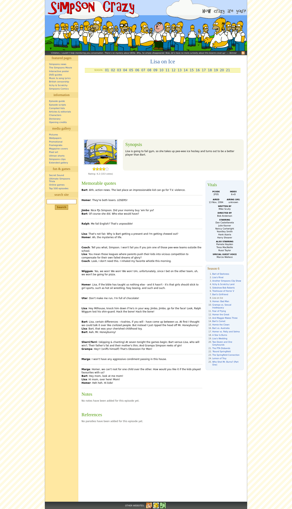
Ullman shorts (56, 156)
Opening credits (58, 122)
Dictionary (55, 119)
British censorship (59, 81)
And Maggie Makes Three (224, 318)
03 (119, 70)
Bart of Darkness (220, 274)
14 (186, 70)
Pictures (53, 134)
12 (174, 70)
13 (180, 70)
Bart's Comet (218, 321)
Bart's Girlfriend (220, 294)
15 (192, 70)
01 (107, 70)
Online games (56, 185)
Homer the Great (220, 314)
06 (137, 70)
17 (204, 70)
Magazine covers (58, 148)
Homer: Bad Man (220, 301)
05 (131, 70)
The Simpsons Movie (60, 67)
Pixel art (53, 152)
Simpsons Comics (59, 89)
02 (113, 70)
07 (143, 70)
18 (210, 70)
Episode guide (57, 101)
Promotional (55, 141)
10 (161, 70)
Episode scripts (57, 105)
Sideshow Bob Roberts (223, 288)
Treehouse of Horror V (223, 291)
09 (155, 70)
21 (228, 70)
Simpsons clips (57, 159)
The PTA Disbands (221, 348)
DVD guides (55, 74)
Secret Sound (56, 175)
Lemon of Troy (219, 358)
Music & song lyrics (60, 78)
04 (125, 70)
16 (198, 70)
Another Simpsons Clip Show (226, 281)
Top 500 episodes (59, 188)
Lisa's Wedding (219, 338)
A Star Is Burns (219, 335)
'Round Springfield (221, 351)
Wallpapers (55, 138)
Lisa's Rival (217, 277)
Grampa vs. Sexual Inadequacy (221, 306)
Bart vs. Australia (221, 328)
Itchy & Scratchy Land (223, 284)
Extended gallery (58, 162)
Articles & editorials (60, 111)
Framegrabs (55, 145)
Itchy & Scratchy (58, 85)
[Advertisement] (163, 107)
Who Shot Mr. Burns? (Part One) (225, 363)
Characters (55, 115)
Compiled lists (57, 108)
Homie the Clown (221, 325)
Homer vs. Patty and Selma (226, 332)
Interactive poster (59, 71)
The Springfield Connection (225, 355)
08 (149, 70)
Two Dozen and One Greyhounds (222, 343)
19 (216, 70)
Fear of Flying (219, 311)
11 (167, 70)
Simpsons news (57, 64)
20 (222, 70)
